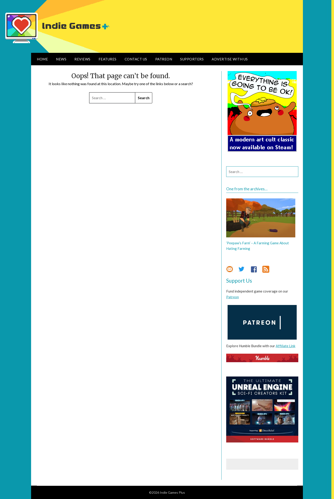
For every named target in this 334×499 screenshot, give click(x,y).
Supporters (192, 59)
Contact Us (136, 59)
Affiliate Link (285, 346)
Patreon (163, 59)
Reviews (82, 59)
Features (108, 59)
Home (42, 59)
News (61, 59)
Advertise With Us (230, 59)
